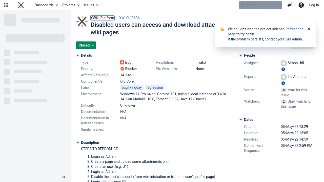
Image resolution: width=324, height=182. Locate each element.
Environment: (91, 94)
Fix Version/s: (167, 69)
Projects (68, 5)
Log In (314, 5)
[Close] (308, 29)
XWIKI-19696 (129, 18)
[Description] (77, 142)
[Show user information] (283, 69)
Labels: (86, 88)
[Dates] (240, 119)
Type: (85, 62)
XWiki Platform (102, 18)
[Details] (77, 55)
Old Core (127, 81)
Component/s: (92, 81)
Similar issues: (92, 129)
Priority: (87, 69)
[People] (240, 55)
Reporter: (251, 77)
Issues (89, 5)
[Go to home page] (21, 5)
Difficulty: (88, 105)
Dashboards (44, 5)
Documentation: (93, 112)
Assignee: (251, 63)
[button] (6, 5)
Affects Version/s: (95, 75)
